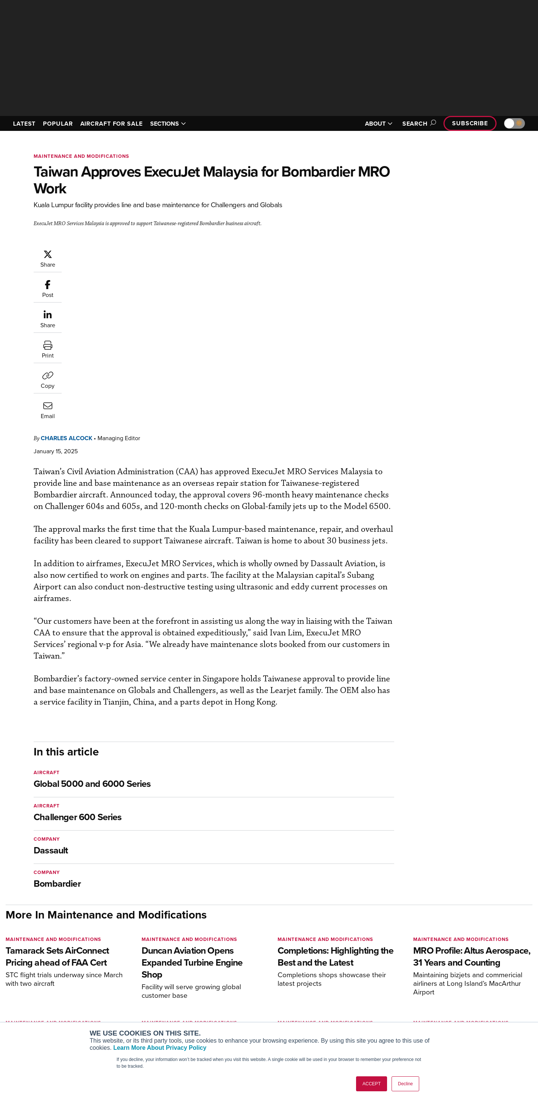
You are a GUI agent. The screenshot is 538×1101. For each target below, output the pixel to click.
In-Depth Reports (347, 1003)
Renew (224, 1003)
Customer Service (237, 993)
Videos (335, 1013)
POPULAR (57, 123)
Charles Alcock (111, 253)
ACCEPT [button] (371, 1083)
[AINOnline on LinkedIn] (52, 971)
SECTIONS (168, 123)
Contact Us (452, 1013)
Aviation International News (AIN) (150, 993)
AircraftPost (124, 1003)
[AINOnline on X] (37, 971)
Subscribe (470, 123)
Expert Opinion (345, 993)
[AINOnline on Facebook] (8, 971)
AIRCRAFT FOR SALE (111, 123)
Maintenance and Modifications (81, 156)
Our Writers (453, 993)
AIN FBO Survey (128, 982)
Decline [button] (405, 1083)
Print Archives (344, 982)
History (447, 1003)
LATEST (24, 123)
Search (418, 124)
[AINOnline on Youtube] (22, 971)
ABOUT (379, 123)
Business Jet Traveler (135, 1013)
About (446, 982)
